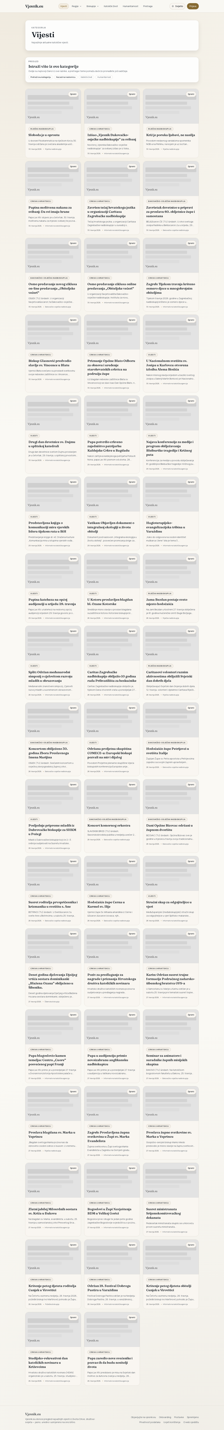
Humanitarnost (130, 6)
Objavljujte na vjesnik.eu (143, 1417)
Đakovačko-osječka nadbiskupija (166, 201)
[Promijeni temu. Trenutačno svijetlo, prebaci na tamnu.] (177, 6)
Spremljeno (193, 1417)
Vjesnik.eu (34, 6)
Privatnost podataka (149, 1422)
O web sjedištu (191, 1422)
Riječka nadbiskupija (42, 129)
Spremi (73, 94)
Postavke (179, 1417)
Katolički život (111, 6)
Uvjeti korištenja (171, 1422)
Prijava (192, 6)
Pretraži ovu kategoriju (40, 77)
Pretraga (147, 6)
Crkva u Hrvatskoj (99, 129)
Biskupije (93, 6)
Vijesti (63, 6)
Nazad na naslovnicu (65, 77)
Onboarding (165, 1417)
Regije (77, 6)
